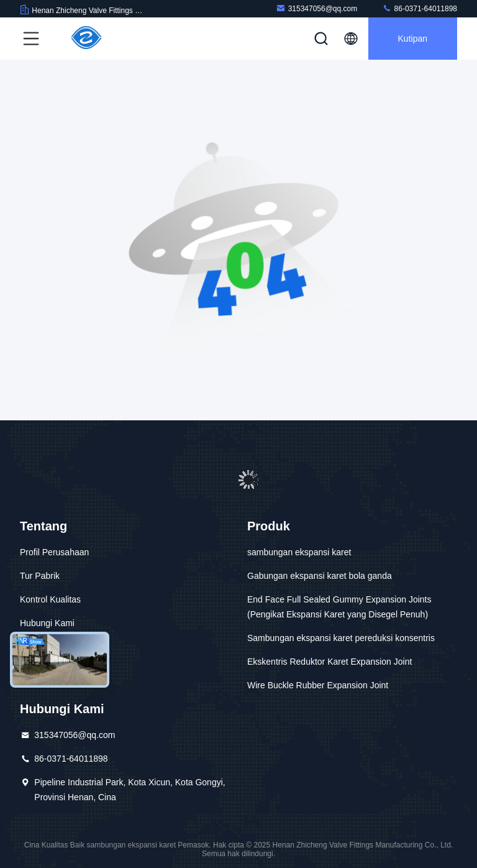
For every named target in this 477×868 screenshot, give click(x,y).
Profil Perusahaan (54, 552)
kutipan (412, 39)
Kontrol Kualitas (50, 599)
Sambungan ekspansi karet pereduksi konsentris (341, 638)
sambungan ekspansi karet (299, 552)
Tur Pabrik (40, 576)
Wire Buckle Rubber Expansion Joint (317, 685)
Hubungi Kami (47, 623)
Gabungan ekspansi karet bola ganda (319, 576)
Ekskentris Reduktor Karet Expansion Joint (329, 662)
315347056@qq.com (317, 8)
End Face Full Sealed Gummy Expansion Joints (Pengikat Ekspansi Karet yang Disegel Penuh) (339, 606)
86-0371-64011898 (419, 8)
